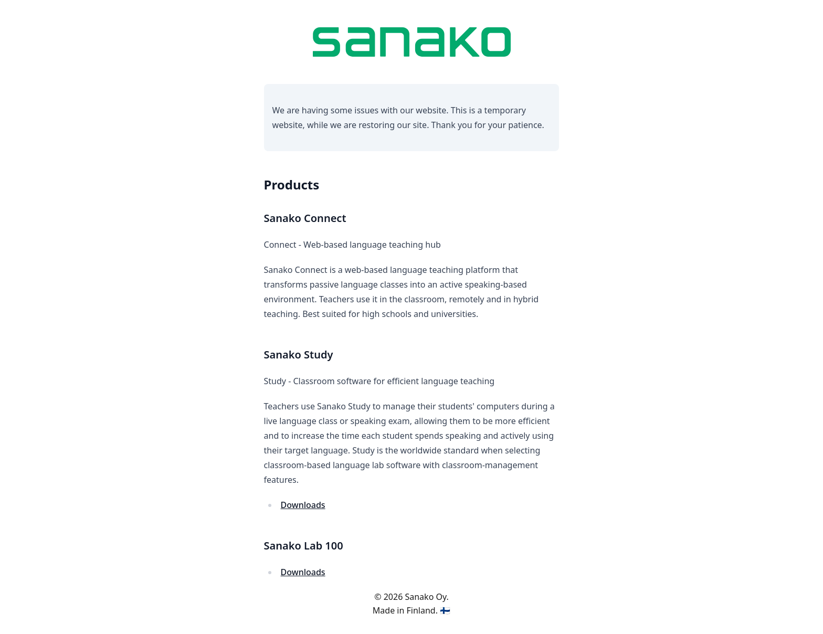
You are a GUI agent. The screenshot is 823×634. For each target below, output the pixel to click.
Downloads (303, 505)
